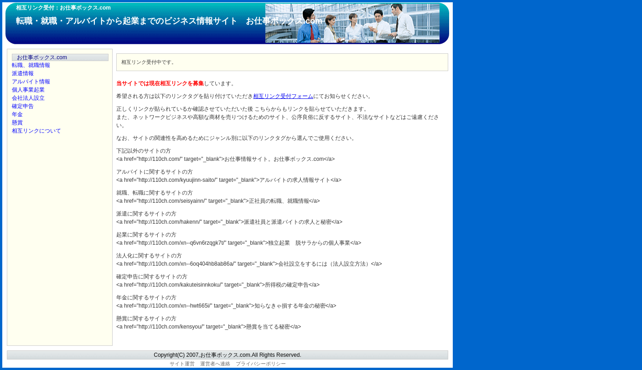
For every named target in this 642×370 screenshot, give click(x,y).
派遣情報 (23, 73)
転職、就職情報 (31, 65)
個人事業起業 (28, 90)
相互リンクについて (36, 131)
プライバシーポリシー (261, 363)
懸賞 (17, 122)
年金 (17, 114)
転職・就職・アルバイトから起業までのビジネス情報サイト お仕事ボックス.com (169, 21)
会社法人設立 (28, 98)
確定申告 (23, 106)
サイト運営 (182, 363)
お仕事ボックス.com (42, 57)
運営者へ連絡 (215, 363)
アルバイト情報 (31, 81)
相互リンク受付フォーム (283, 96)
